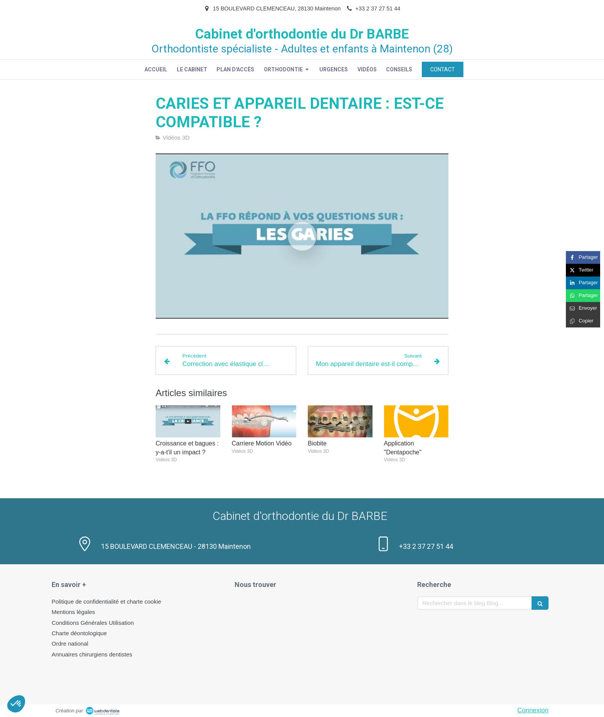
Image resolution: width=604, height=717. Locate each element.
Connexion (533, 710)
